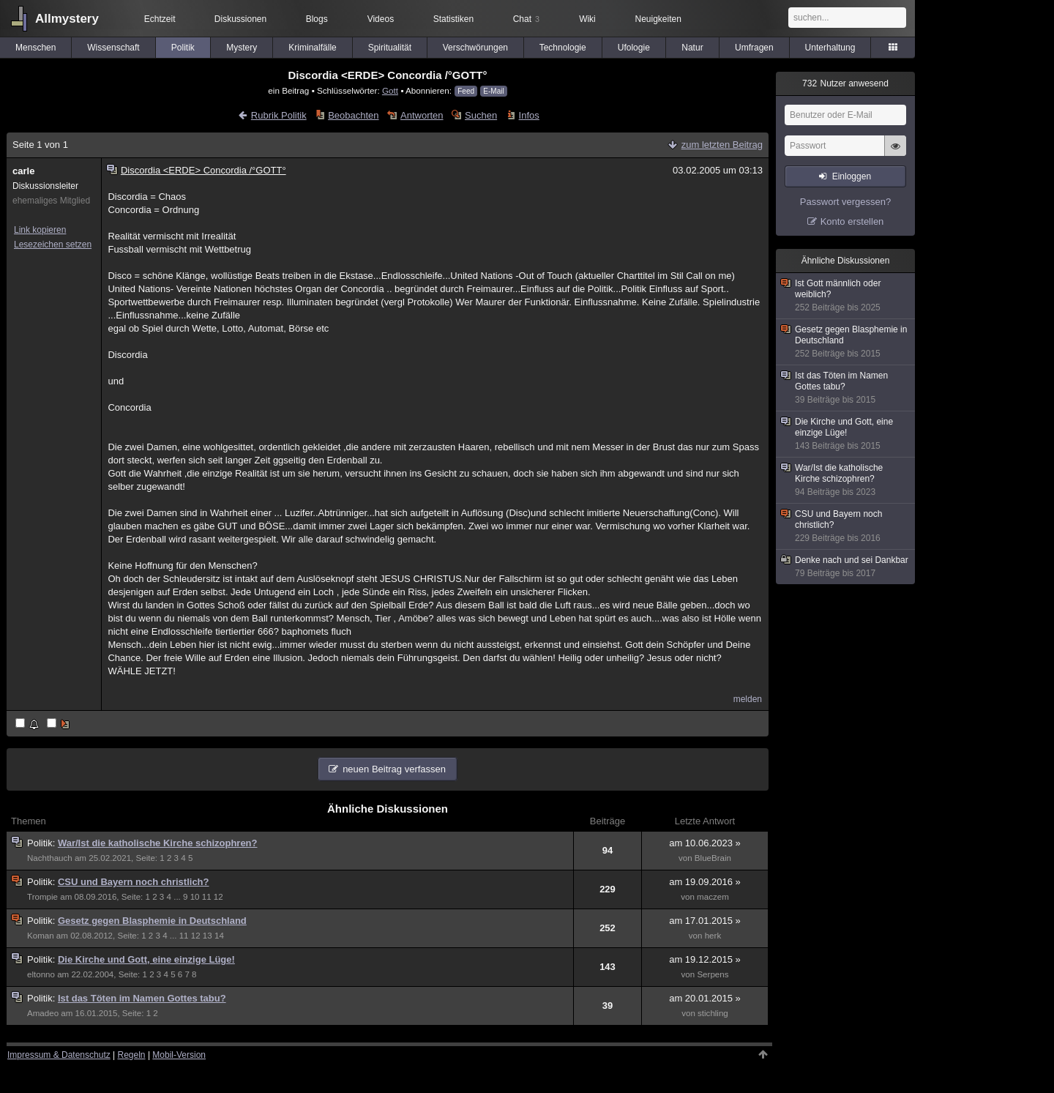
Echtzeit (160, 19)
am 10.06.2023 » (705, 843)
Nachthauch (49, 858)
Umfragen (754, 47)
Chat (526, 19)
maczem (713, 896)
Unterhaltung (830, 47)
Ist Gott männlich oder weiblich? (846, 295)
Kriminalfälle (312, 47)
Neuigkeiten (658, 19)
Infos (529, 115)
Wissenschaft (113, 47)
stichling (713, 1013)
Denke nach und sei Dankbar (846, 567)
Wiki (587, 19)
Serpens (712, 974)
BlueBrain (713, 858)
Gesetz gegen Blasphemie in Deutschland (152, 920)
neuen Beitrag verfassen (394, 769)
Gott (390, 90)
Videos (380, 19)
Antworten (422, 115)
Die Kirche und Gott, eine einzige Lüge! (146, 959)
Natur (692, 47)
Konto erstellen (852, 221)
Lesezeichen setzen (52, 244)
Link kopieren (40, 230)
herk (713, 935)
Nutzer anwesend (845, 83)
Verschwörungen (475, 47)
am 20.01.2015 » (705, 998)
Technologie (562, 47)
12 (218, 896)
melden (747, 699)
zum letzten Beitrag (722, 144)
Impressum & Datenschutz (59, 1055)
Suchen (481, 115)
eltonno (41, 974)
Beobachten (353, 115)
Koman (40, 935)
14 (219, 935)
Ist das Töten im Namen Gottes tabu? (142, 998)
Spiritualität (389, 47)
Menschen (35, 47)
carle (23, 170)
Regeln (132, 1055)
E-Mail (493, 91)
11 (207, 896)
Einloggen (851, 176)
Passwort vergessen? (845, 201)
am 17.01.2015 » (705, 920)
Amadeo (43, 1013)
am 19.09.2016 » (705, 881)
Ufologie (634, 47)
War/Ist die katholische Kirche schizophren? (158, 843)
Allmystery (67, 19)
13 (207, 935)
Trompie (42, 896)
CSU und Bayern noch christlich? (133, 881)
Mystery (241, 47)
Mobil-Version (179, 1055)
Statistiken (453, 19)
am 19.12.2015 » (705, 959)
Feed (465, 91)
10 (195, 896)
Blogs (317, 19)
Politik (183, 47)
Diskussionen (240, 19)
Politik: (42, 843)
